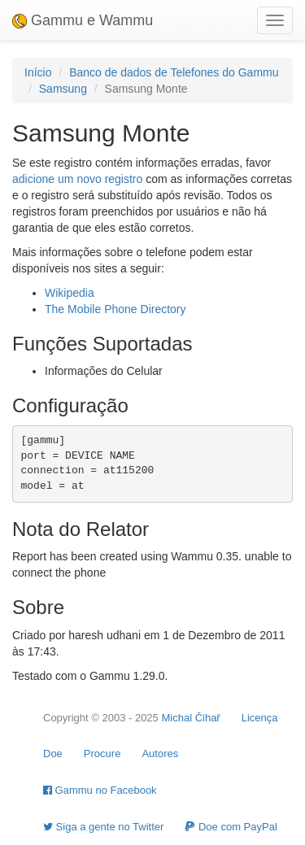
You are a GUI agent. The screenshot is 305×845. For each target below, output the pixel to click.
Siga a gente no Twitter (103, 827)
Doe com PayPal (231, 827)
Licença (260, 718)
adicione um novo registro (77, 178)
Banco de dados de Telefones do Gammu (173, 72)
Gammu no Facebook (100, 790)
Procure (102, 753)
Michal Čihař (190, 718)
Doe (53, 753)
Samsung (63, 88)
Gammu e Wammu (82, 20)
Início (37, 72)
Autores (160, 753)
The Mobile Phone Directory (115, 309)
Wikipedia (69, 292)
